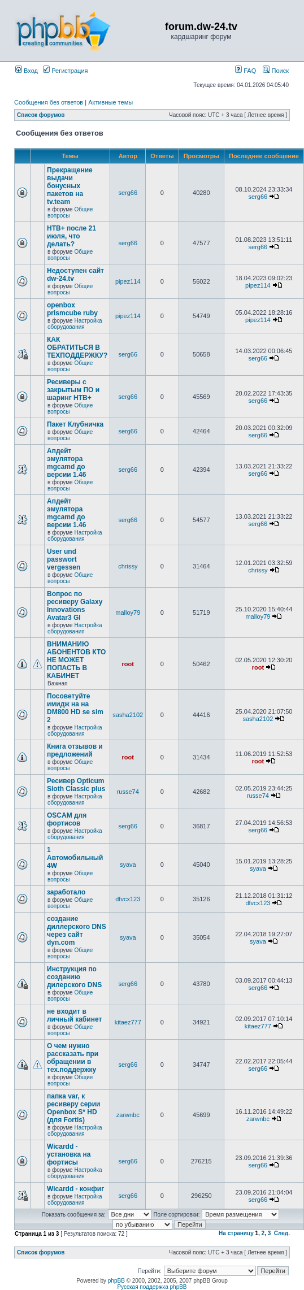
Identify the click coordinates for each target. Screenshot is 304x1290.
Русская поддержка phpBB (151, 1287)
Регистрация (65, 70)
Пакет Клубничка (75, 424)
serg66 (127, 192)
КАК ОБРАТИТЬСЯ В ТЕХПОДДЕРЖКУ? (77, 347)
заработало (66, 892)
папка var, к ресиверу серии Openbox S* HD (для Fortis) (73, 1108)
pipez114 (128, 281)
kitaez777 (128, 1022)
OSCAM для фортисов (66, 819)
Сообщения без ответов (48, 102)
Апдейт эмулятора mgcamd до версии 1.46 (66, 463)
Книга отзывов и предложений (75, 750)
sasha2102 (127, 714)
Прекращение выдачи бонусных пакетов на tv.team (70, 186)
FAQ (245, 70)
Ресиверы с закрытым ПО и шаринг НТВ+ (73, 390)
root (128, 664)
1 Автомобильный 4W (75, 858)
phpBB (116, 1281)
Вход (26, 70)
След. (282, 1233)
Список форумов (41, 115)
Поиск (276, 70)
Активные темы (110, 102)
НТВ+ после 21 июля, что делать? (71, 236)
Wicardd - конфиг (75, 1189)
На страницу (236, 1233)
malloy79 (127, 612)
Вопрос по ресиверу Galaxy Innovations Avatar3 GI (74, 606)
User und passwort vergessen (63, 559)
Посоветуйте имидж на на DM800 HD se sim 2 (75, 708)
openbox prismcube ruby (72, 309)
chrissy (127, 566)
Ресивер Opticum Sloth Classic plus (76, 785)
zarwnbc (128, 1114)
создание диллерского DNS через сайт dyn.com (76, 930)
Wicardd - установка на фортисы (69, 1154)
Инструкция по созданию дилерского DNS (74, 977)
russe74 (128, 791)
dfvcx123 (127, 899)
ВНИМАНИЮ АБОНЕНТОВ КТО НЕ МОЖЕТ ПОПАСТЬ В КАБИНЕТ (76, 660)
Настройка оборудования (74, 324)
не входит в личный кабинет (74, 1015)
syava (128, 864)
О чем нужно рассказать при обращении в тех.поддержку (72, 1058)
